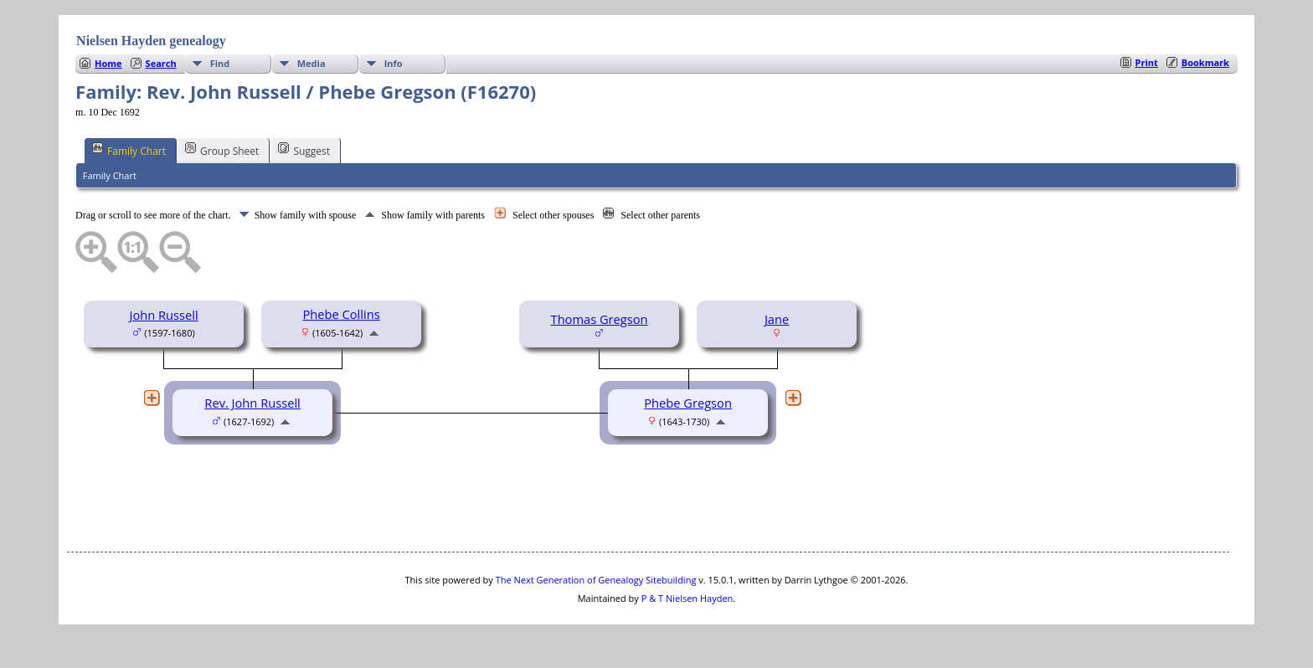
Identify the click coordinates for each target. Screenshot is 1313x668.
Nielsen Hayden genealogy (151, 40)
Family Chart (129, 149)
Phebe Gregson (688, 402)
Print (1146, 62)
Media (311, 63)
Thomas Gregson (599, 319)
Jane (777, 319)
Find (220, 63)
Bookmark (1205, 62)
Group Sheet (222, 149)
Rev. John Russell (252, 402)
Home (108, 63)
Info (393, 63)
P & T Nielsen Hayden (687, 598)
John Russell (163, 314)
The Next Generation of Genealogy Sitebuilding (596, 579)
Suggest (304, 149)
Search (161, 63)
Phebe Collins (340, 314)
